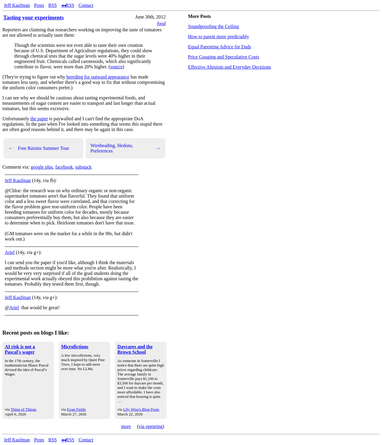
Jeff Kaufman (17, 5)
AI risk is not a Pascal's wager (20, 349)
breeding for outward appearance (97, 76)
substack (83, 167)
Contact (85, 5)
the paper (39, 118)
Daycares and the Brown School (135, 349)
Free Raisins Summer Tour (38, 148)
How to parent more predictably (218, 36)
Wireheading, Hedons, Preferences (125, 148)
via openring (150, 426)
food (161, 23)
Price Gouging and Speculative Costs (223, 56)
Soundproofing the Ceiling (213, 26)
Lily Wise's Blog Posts (141, 409)
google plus (42, 167)
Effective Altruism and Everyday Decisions (229, 67)
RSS (52, 5)
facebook (64, 167)
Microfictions (74, 346)
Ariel (10, 252)
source (116, 66)
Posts (39, 5)
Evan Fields (76, 409)
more (126, 426)
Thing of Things (23, 409)
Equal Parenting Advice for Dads (219, 46)
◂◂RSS (67, 5)
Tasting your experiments (33, 17)
